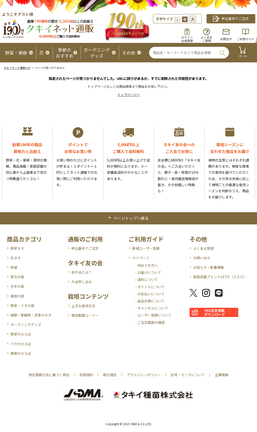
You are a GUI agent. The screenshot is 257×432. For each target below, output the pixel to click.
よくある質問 (203, 248)
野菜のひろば (20, 334)
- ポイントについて (150, 286)
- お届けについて (148, 272)
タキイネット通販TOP (17, 68)
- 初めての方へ (146, 265)
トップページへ (128, 94)
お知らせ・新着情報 (208, 267)
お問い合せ (201, 257)
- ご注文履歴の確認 (150, 322)
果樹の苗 (17, 296)
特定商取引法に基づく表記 (49, 374)
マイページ (140, 257)
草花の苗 (17, 276)
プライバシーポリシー (144, 374)
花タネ (15, 257)
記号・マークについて (188, 374)
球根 (13, 267)
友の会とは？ (81, 272)
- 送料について (146, 279)
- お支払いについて (150, 293)
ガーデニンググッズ (25, 324)
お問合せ (226, 39)
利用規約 (86, 374)
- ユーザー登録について (153, 315)
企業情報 (221, 374)
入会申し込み (81, 281)
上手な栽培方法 (83, 305)
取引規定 (110, 374)
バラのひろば (20, 343)
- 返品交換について (150, 300)
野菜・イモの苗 (22, 305)
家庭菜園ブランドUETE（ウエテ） (220, 276)
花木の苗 (17, 286)
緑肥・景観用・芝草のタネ (30, 315)
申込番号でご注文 (85, 248)
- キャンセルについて (151, 308)
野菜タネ (17, 248)
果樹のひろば (20, 353)
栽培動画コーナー (85, 315)
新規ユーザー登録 (146, 248)
